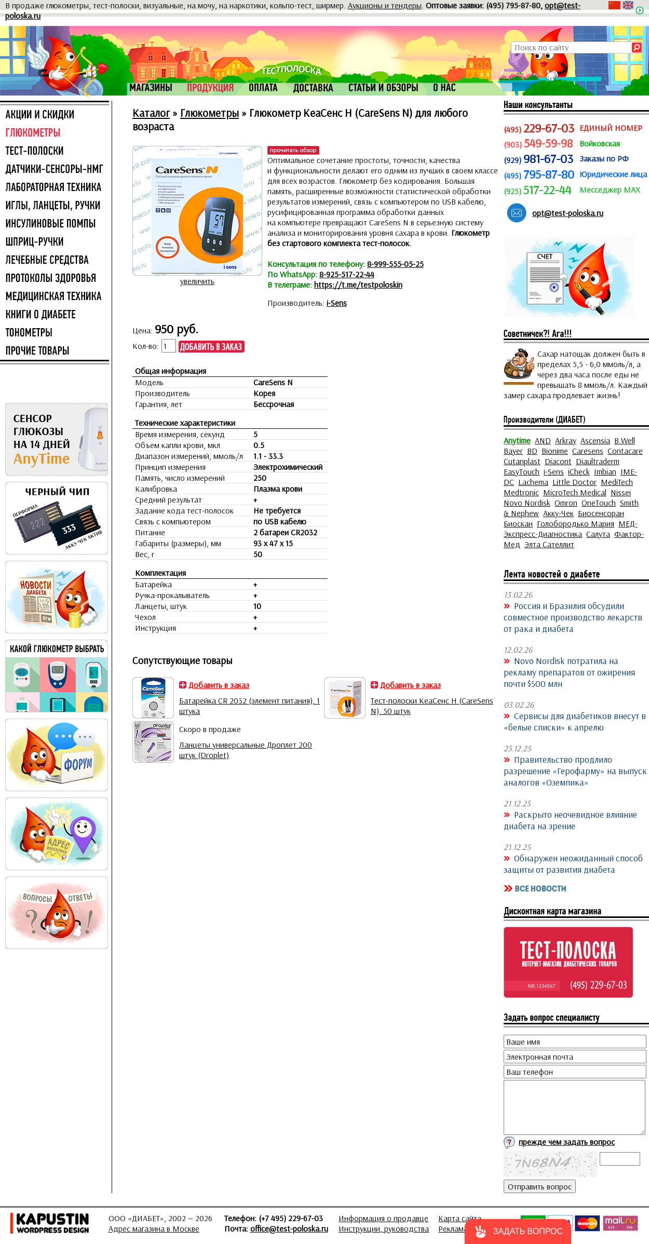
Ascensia (595, 440)
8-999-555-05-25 (395, 264)
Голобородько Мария (575, 523)
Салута (598, 534)
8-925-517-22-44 (346, 274)
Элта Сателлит (549, 544)
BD (532, 450)
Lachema (533, 482)
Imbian (605, 471)
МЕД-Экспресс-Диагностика (571, 528)
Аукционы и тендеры (385, 5)
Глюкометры (209, 112)
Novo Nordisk (527, 502)
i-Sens (337, 303)
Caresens (587, 450)
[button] (518, 1231)
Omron (566, 502)
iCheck (579, 471)
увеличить (197, 281)
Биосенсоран (601, 513)
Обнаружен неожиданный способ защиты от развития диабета (573, 863)
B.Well (624, 440)
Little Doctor (574, 482)
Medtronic (521, 492)
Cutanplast (522, 461)
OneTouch (599, 502)
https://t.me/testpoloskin (358, 284)
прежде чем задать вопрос (567, 1142)
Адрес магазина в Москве (154, 1228)
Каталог (151, 112)
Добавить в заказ (218, 685)
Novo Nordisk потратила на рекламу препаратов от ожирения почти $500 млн (569, 672)
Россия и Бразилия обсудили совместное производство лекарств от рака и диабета (573, 617)
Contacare (625, 450)
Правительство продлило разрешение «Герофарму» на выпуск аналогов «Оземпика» (575, 770)
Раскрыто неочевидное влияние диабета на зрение (570, 819)
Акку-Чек (558, 513)
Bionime (555, 450)
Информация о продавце (383, 1218)
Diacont (558, 461)
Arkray (565, 440)
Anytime (517, 440)
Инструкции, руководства (384, 1228)
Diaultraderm (597, 461)
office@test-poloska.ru (289, 1228)
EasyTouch (521, 471)
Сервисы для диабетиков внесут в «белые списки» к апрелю (575, 721)
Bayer (513, 450)
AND (543, 440)
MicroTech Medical (574, 492)
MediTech (617, 482)
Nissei (621, 492)
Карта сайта (459, 1218)
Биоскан (518, 523)
